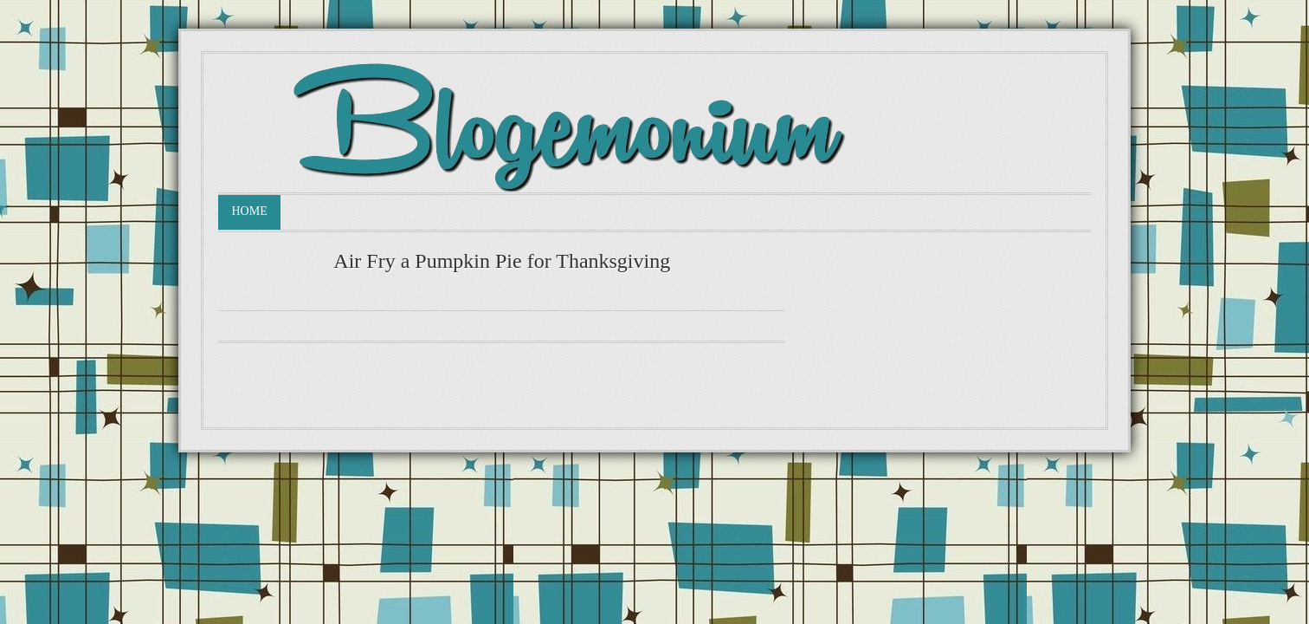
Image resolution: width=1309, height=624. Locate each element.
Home (249, 211)
